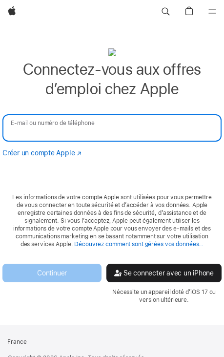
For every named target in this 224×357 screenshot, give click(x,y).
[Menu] (212, 11)
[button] (165, 11)
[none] (112, 175)
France (17, 341)
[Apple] (12, 11)
